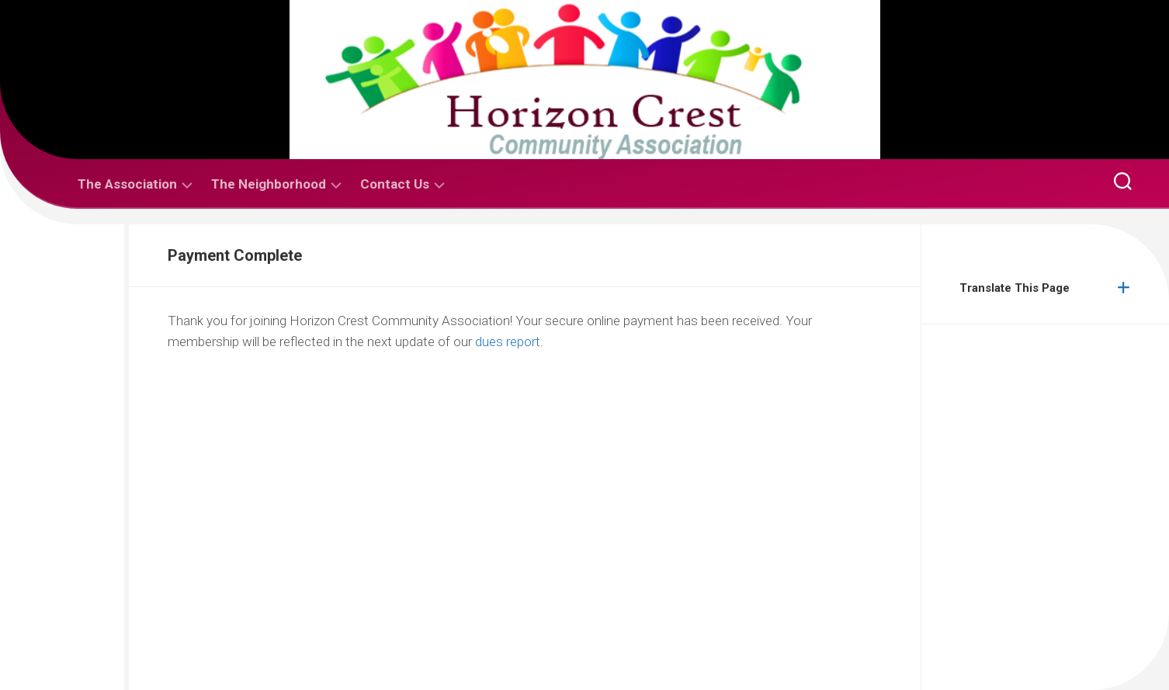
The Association (127, 184)
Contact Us (394, 184)
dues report (507, 341)
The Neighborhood (268, 184)
